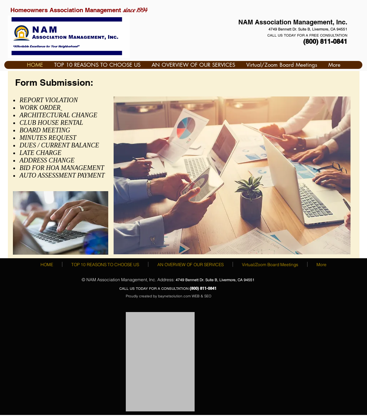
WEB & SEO (201, 296)
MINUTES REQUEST (47, 137)
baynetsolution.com (174, 296)
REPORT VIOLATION (48, 100)
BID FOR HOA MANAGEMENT (61, 167)
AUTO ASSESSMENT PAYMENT (62, 175)
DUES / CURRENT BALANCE (59, 145)
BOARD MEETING (44, 130)
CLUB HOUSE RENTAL (51, 122)
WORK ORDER (39, 107)
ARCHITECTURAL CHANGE (59, 115)
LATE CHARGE (40, 152)
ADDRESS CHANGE (46, 160)
